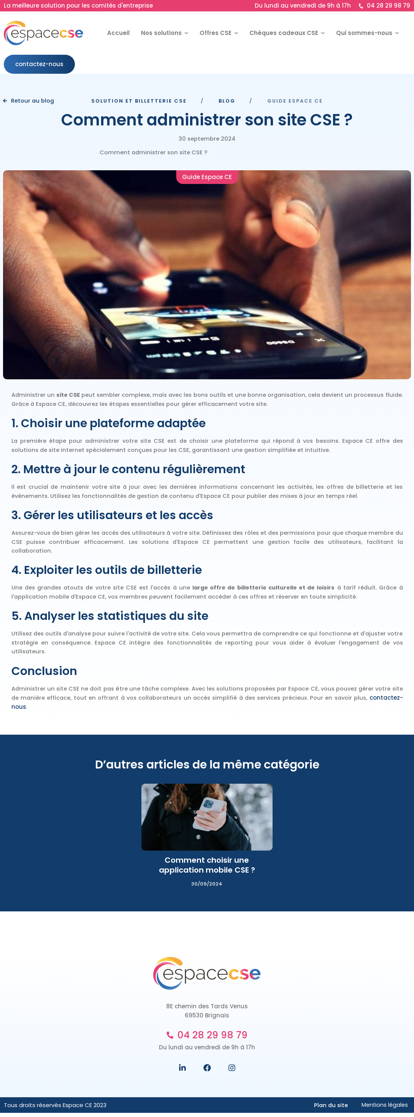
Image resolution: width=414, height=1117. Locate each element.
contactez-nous (39, 64)
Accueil (118, 33)
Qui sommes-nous (365, 33)
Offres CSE (216, 33)
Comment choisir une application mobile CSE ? (207, 869)
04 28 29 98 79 (384, 6)
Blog (227, 101)
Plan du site (328, 1109)
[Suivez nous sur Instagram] (232, 1071)
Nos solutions (162, 33)
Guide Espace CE (207, 178)
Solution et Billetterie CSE (139, 101)
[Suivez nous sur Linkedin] (182, 1071)
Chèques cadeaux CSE (284, 33)
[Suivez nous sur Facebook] (207, 1071)
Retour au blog (31, 101)
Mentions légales (384, 1109)
